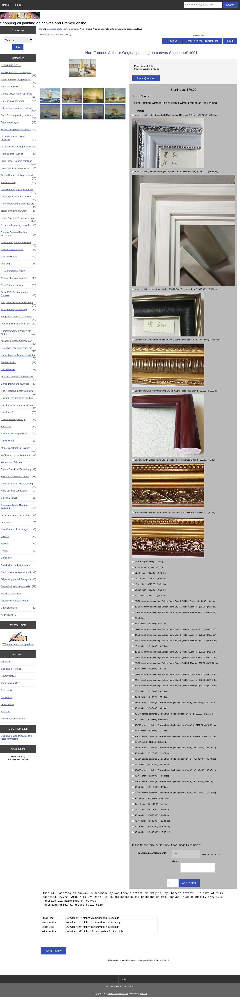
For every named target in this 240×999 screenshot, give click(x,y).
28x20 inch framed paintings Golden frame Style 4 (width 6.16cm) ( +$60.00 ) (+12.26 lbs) (176, 663)
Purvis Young (18, 440)
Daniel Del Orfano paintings (18, 383)
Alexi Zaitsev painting (18, 285)
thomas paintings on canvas (18, 323)
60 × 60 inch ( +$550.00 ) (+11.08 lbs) (152, 826)
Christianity (6, 557)
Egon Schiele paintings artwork (18, 116)
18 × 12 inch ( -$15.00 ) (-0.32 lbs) (151, 584)
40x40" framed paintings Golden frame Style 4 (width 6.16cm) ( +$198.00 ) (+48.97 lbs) (175, 770)
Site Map (5, 711)
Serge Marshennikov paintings (18, 317)
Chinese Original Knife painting (18, 484)
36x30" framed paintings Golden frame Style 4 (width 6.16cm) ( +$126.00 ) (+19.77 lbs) (175, 736)
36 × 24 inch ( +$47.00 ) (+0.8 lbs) (150, 708)
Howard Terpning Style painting (17, 398)
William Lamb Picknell (18, 249)
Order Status (7, 704)
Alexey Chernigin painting (18, 278)
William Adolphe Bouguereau (18, 243)
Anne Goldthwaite (18, 86)
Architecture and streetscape (15, 565)
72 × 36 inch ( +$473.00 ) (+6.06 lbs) (152, 809)
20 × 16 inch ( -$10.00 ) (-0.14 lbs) (151, 595)
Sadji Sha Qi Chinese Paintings (18, 303)
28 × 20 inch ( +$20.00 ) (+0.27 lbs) (151, 646)
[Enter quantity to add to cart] (173, 884)
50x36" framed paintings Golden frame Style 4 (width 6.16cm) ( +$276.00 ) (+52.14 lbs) (175, 792)
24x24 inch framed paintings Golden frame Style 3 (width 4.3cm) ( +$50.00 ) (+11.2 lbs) (176, 680)
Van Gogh (18, 263)
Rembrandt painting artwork (18, 225)
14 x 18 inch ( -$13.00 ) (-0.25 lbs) (150, 590)
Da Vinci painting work (18, 101)
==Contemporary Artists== (14, 271)
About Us (5, 661)
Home (5, 4)
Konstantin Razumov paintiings (18, 406)
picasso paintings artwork (18, 210)
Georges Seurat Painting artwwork (18, 138)
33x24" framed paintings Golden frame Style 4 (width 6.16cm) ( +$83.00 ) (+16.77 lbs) (175, 702)
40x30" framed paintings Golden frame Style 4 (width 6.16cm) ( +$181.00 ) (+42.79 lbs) (175, 759)
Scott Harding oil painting (18, 309)
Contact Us (6, 697)
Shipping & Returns (11, 668)
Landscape (18, 522)
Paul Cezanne (18, 182)
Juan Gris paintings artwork (18, 168)
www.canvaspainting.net (118, 995)
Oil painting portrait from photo (18, 579)
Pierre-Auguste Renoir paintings (18, 219)
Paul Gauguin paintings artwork (18, 190)
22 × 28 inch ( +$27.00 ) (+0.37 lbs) (151, 691)
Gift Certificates (18, 607)
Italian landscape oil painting (18, 515)
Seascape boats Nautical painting (62, 29)
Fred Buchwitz (18, 362)
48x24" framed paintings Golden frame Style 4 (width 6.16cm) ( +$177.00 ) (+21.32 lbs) (175, 747)
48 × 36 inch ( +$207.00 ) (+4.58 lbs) (152, 776)
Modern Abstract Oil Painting (18, 449)
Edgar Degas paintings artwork (18, 109)
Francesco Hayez (18, 122)
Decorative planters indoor (14, 600)
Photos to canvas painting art (18, 572)
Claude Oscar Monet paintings (18, 94)
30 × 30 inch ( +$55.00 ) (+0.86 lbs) (151, 719)
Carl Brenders (18, 369)
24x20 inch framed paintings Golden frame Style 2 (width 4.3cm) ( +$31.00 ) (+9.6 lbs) (175, 629)
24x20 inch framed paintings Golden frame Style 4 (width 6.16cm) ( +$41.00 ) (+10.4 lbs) (176, 640)
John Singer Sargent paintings (18, 162)
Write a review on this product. (17, 639)
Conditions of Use (10, 683)
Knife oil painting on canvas (18, 476)
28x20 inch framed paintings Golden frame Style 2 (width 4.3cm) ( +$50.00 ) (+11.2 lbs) (176, 652)
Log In (17, 4)
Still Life (18, 543)
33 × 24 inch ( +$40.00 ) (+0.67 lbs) (151, 697)
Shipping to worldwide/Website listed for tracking (16, 737)
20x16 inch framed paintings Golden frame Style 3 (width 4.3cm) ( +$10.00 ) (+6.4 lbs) (175, 606)
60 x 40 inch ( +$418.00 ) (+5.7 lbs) (151, 804)
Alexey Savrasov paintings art (18, 73)
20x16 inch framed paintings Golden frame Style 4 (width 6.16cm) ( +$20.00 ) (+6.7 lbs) (175, 612)
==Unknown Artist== (11, 462)
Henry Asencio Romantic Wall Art (18, 356)
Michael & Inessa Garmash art (18, 342)
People (18, 550)
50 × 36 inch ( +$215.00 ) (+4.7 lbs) (151, 787)
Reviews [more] (18, 624)
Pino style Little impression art (18, 349)
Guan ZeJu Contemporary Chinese (18, 294)
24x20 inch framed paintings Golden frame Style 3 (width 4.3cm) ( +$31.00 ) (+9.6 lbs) (175, 635)
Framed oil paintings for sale (18, 586)
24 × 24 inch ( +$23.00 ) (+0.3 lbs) (150, 668)
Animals (18, 536)
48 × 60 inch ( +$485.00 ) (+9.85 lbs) (152, 815)
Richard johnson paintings (18, 433)
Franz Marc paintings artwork (18, 129)
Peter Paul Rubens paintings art (18, 204)
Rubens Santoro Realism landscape (18, 234)
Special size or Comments (151, 853)
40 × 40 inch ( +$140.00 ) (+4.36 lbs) (152, 764)
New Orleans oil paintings (18, 529)
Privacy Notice (8, 676)
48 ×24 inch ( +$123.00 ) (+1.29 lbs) (151, 742)
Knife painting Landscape (18, 490)
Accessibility (7, 690)
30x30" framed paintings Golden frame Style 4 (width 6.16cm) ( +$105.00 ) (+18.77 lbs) (175, 725)
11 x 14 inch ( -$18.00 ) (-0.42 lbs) (150, 573)
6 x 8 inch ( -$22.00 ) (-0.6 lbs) (149, 561)
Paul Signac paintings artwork (18, 197)
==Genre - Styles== (11, 593)
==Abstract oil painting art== (18, 455)
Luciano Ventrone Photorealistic (18, 377)
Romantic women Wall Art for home (18, 332)
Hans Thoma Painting (18, 154)
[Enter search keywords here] (203, 5)
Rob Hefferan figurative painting (18, 392)
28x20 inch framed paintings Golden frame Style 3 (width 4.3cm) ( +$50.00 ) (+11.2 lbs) (176, 657)
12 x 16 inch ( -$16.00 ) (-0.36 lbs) (150, 578)
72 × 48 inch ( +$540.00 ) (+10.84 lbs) (152, 821)
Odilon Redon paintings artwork (18, 176)
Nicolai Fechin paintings (18, 419)
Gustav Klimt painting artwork (18, 146)
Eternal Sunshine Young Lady (18, 469)
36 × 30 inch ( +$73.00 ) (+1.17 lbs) (151, 730)
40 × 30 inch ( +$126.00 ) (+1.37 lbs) (152, 753)
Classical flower (18, 497)
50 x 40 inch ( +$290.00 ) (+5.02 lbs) (152, 798)
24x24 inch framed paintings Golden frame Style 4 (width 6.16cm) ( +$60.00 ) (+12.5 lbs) (176, 685)
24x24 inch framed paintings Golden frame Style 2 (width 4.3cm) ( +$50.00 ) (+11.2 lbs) (176, 674)
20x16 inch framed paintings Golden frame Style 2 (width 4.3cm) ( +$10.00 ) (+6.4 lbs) (175, 601)
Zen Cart (143, 995)
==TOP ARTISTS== (11, 65)
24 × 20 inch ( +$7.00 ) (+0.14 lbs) (150, 623)
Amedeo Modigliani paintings (18, 80)
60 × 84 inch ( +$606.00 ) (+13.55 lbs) (152, 832)
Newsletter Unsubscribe (13, 718)
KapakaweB (18, 412)
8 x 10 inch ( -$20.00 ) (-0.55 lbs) (150, 567)
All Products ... (8, 614)
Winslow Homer (18, 256)
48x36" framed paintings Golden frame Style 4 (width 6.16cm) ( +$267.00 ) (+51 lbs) (174, 781)
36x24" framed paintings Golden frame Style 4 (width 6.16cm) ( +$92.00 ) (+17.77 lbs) (175, 714)
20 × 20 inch (140, 618)
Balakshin (18, 426)
